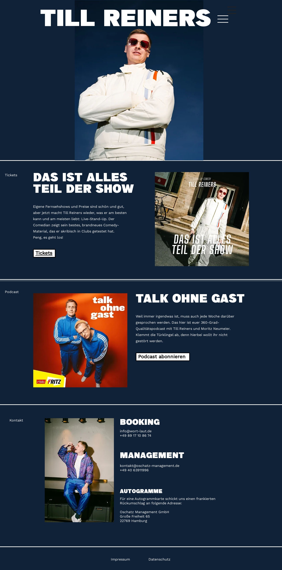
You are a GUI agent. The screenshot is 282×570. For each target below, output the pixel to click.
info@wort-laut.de (136, 431)
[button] (231, 10)
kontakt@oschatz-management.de (149, 466)
